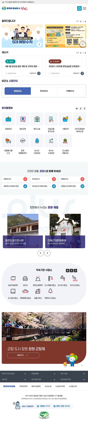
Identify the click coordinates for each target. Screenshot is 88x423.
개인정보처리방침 (9, 386)
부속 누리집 (63, 373)
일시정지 (83, 21)
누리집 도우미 (60, 386)
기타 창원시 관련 (35, 379)
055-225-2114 (63, 406)
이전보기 (81, 21)
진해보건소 (70, 91)
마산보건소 (44, 91)
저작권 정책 (23, 386)
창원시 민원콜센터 (28, 406)
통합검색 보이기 (79, 8)
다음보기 (85, 21)
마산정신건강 (44, 186)
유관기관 (3, 379)
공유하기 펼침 (39, 44)
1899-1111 (45, 406)
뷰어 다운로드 (36, 386)
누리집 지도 (73, 386)
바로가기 (20, 355)
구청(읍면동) (33, 373)
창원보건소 (18, 91)
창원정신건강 (15, 186)
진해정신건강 (72, 186)
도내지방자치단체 (65, 379)
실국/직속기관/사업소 (7, 373)
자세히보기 (35, 73)
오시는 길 (48, 386)
